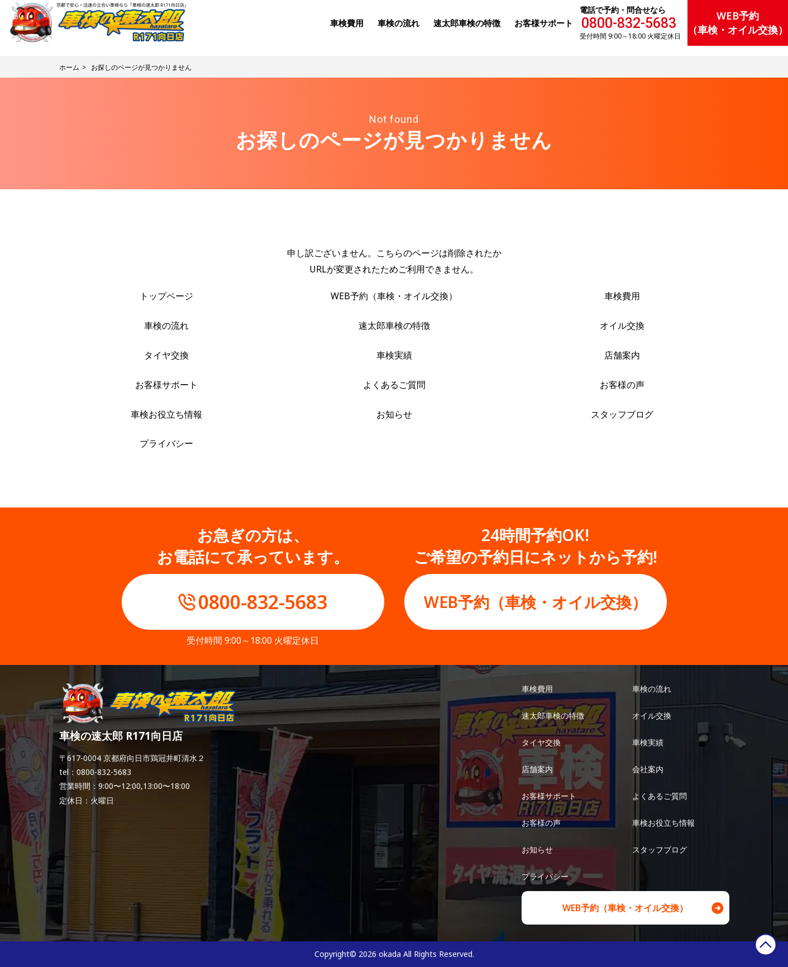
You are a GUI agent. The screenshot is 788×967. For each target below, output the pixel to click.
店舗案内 (622, 355)
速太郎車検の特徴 (394, 325)
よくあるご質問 (394, 385)
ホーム (69, 67)
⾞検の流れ (398, 22)
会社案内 (647, 769)
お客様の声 (622, 385)
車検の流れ (166, 325)
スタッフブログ (622, 414)
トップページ (166, 296)
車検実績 (394, 355)
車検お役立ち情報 (166, 414)
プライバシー (166, 443)
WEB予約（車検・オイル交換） (737, 22)
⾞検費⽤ (347, 22)
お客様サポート (543, 22)
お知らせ (394, 414)
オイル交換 (622, 325)
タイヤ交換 (166, 355)
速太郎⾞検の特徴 (466, 22)
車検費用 (622, 296)
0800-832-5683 (628, 23)
